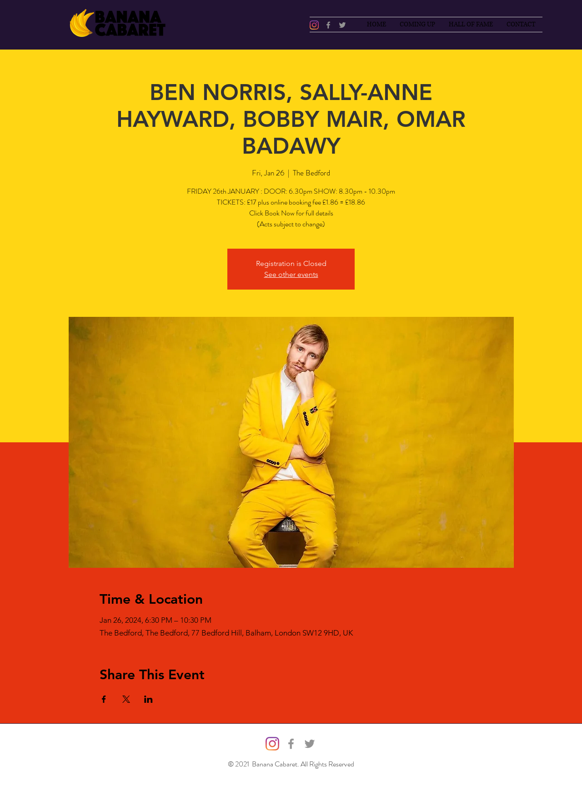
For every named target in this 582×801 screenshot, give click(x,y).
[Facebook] (328, 25)
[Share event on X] (126, 699)
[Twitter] (342, 25)
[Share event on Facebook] (104, 699)
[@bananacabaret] (314, 25)
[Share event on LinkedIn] (148, 699)
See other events (291, 274)
